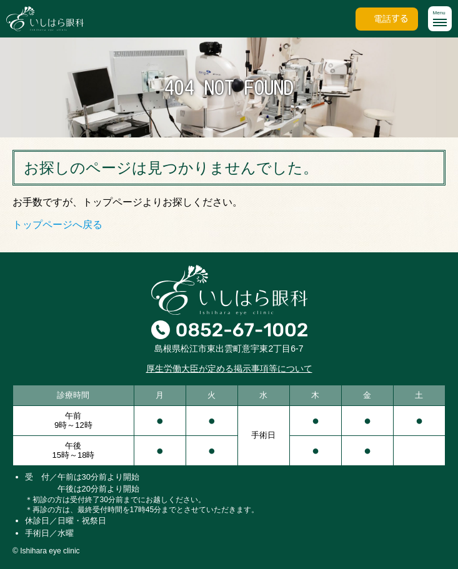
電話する (391, 18)
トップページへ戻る (57, 224)
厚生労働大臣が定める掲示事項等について (229, 369)
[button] (440, 18)
